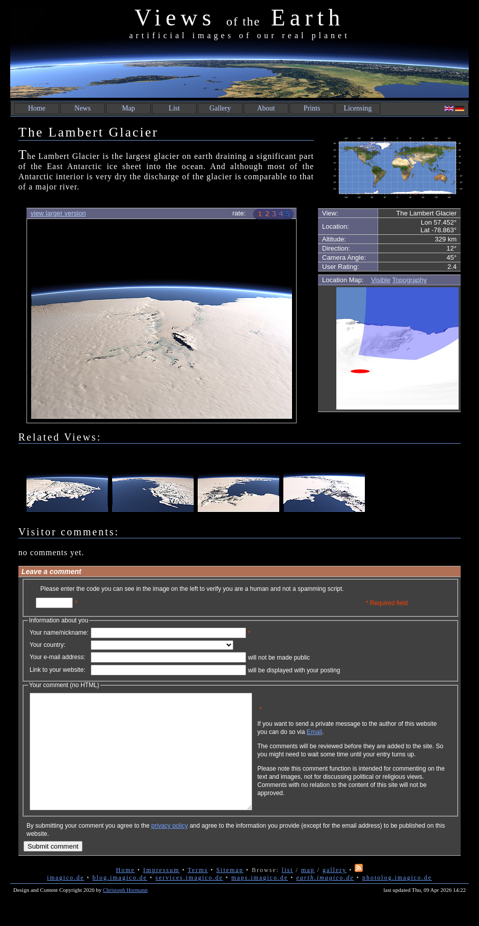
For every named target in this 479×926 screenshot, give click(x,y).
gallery (335, 892)
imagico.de (65, 900)
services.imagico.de (189, 900)
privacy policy (169, 848)
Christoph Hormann (125, 913)
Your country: (47, 644)
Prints (312, 108)
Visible (380, 280)
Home (36, 108)
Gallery (220, 108)
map (308, 892)
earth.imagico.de (325, 900)
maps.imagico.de (259, 900)
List (174, 108)
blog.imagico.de (120, 900)
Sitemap (229, 892)
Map (128, 108)
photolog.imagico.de (397, 900)
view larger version (58, 213)
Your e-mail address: (58, 657)
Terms (198, 892)
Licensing (357, 108)
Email (363, 739)
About (266, 108)
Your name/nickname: (59, 632)
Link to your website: (57, 669)
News (82, 108)
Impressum (161, 892)
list (288, 892)
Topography (409, 280)
